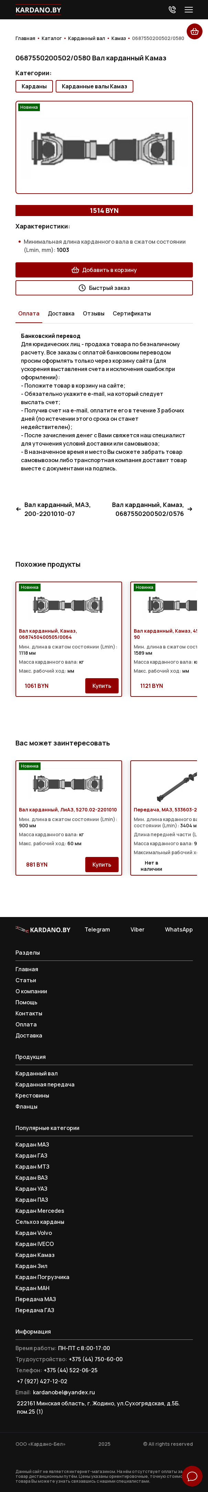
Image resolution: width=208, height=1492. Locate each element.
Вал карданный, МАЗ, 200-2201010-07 (53, 509)
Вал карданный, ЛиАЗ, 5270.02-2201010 (68, 810)
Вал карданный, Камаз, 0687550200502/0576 (152, 509)
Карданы (34, 86)
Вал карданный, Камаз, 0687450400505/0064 (48, 634)
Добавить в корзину (104, 270)
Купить (101, 686)
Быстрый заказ (104, 288)
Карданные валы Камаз (94, 86)
